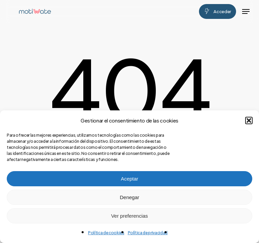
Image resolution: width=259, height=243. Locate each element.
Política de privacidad (148, 232)
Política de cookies (106, 232)
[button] (249, 120)
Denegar (129, 197)
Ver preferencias (129, 216)
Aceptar (129, 179)
